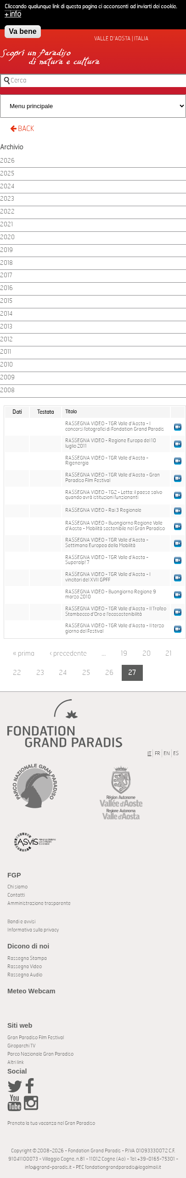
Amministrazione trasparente (39, 903)
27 (132, 672)
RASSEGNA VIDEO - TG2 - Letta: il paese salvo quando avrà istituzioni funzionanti (113, 495)
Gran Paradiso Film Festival (35, 1037)
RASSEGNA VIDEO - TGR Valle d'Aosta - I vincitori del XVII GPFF (108, 577)
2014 (6, 314)
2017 (6, 276)
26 (109, 672)
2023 (7, 199)
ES (176, 753)
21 (168, 653)
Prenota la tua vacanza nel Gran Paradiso (51, 1123)
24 (63, 672)
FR (157, 753)
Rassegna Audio (24, 974)
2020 (7, 238)
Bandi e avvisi (21, 921)
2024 (7, 187)
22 (17, 672)
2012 (6, 340)
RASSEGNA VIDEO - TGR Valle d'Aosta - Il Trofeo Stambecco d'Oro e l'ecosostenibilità (115, 612)
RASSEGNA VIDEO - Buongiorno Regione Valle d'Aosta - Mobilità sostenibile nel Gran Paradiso (115, 526)
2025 (7, 174)
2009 (7, 378)
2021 (6, 225)
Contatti (16, 895)
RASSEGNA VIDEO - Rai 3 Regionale (103, 510)
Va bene (22, 29)
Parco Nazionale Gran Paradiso (40, 1054)
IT (149, 753)
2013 (6, 327)
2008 (7, 391)
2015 (6, 301)
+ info (13, 12)
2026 (7, 161)
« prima (23, 653)
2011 (5, 352)
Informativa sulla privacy (33, 929)
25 (86, 672)
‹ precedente (68, 653)
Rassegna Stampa (27, 958)
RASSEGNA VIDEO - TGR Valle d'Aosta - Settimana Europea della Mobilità (106, 543)
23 (40, 672)
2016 (6, 288)
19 (124, 653)
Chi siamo (17, 886)
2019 (6, 250)
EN (166, 753)
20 (146, 653)
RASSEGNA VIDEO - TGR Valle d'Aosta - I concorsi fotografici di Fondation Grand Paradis (114, 427)
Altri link (15, 1062)
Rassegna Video (24, 966)
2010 (6, 365)
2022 (7, 212)
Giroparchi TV (21, 1045)
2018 (6, 263)
